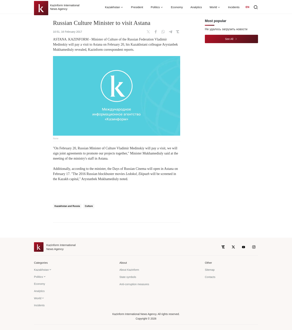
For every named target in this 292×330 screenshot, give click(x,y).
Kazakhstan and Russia (67, 206)
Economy (177, 7)
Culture (89, 206)
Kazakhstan (41, 269)
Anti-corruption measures (134, 284)
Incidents (234, 7)
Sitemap (210, 269)
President (137, 7)
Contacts (210, 277)
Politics (38, 276)
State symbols (127, 277)
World (37, 298)
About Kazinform (129, 269)
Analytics (196, 7)
